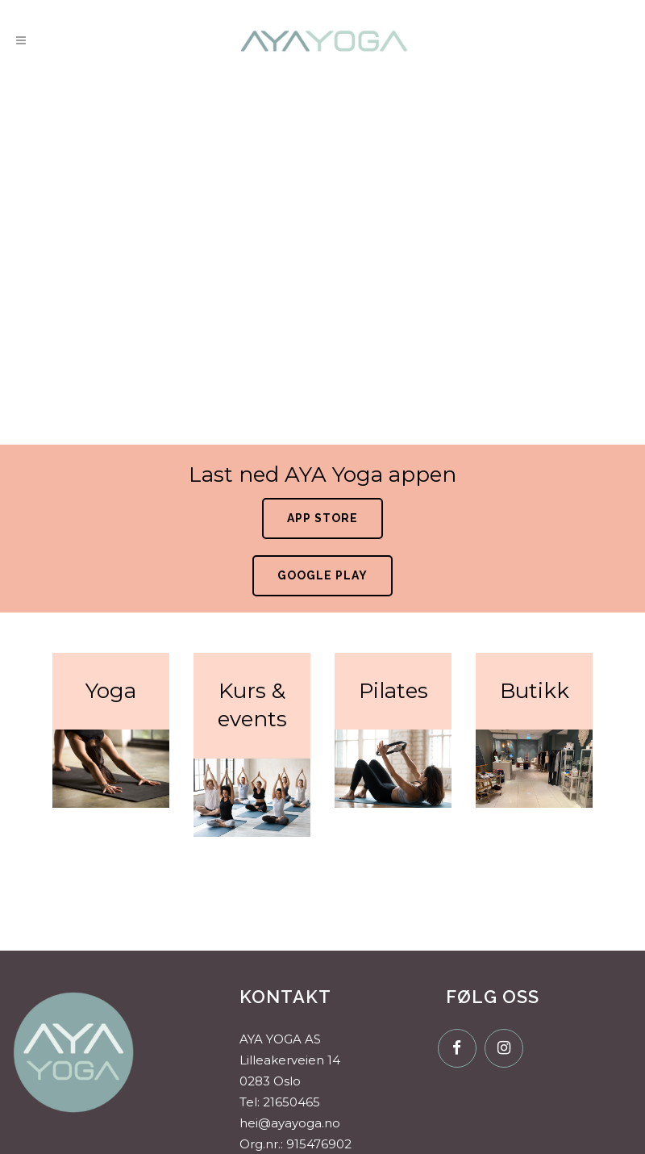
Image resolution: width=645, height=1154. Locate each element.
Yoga (110, 691)
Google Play (322, 575)
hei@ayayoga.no (289, 1123)
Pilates (393, 691)
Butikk (534, 691)
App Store (322, 518)
